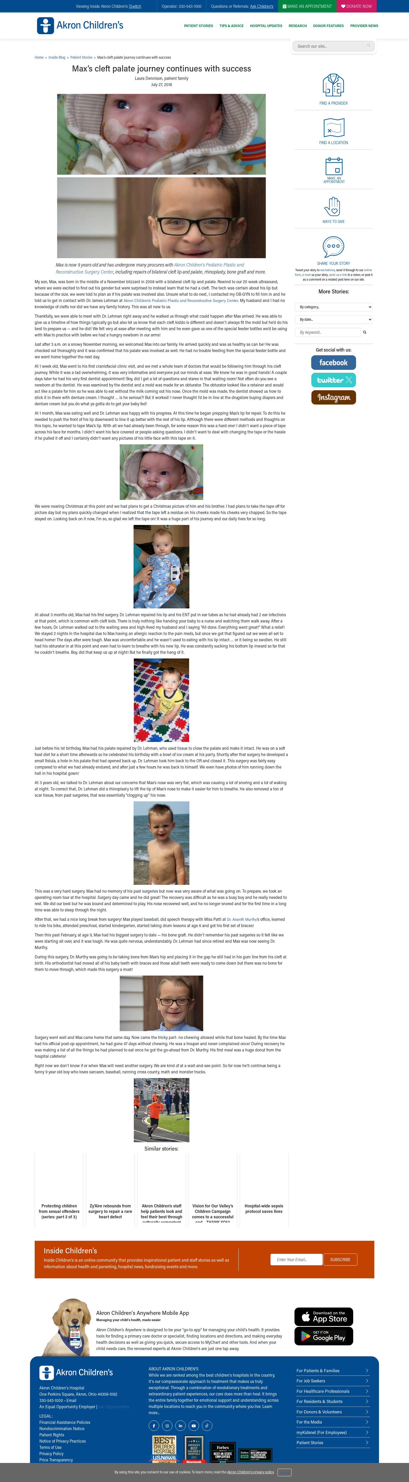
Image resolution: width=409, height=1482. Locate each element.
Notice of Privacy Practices (62, 1441)
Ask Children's (261, 6)
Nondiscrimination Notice (62, 1428)
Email (71, 1400)
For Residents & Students (319, 1401)
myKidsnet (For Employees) (322, 1432)
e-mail (306, 275)
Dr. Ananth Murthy (243, 919)
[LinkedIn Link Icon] (180, 1425)
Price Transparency (56, 1459)
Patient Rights (51, 1434)
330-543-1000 (51, 1400)
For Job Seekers (311, 1380)
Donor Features (328, 25)
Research (298, 25)
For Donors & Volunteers (319, 1411)
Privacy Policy (51, 1453)
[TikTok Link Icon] (207, 1425)
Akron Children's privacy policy (250, 1471)
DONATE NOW (356, 6)
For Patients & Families (318, 1370)
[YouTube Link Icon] (194, 1425)
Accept (284, 1473)
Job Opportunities (113, 1406)
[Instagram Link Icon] (167, 1425)
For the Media (309, 1422)
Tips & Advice (232, 25)
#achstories (327, 270)
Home (39, 57)
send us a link (338, 275)
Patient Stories (198, 25)
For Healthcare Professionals (323, 1391)
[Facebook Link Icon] (154, 1425)
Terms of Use (50, 1447)
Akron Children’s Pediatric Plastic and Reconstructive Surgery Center (184, 300)
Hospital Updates (266, 25)
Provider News (364, 25)
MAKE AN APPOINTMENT (307, 6)
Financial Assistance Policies (64, 1422)
